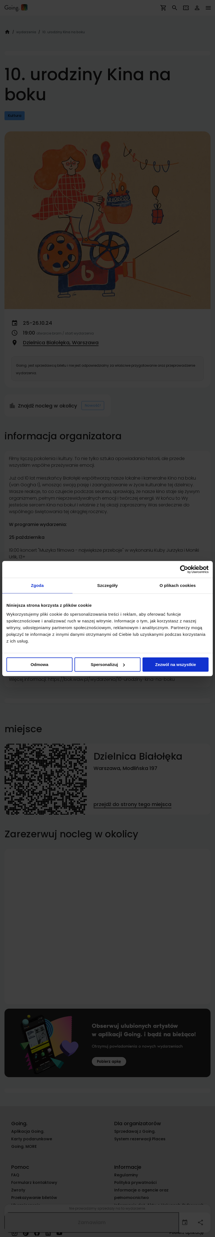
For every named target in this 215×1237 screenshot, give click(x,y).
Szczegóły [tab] (107, 585)
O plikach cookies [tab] (178, 585)
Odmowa (39, 664)
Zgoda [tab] (37, 585)
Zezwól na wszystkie (175, 664)
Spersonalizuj (108, 664)
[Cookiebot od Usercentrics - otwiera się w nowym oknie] (184, 569)
